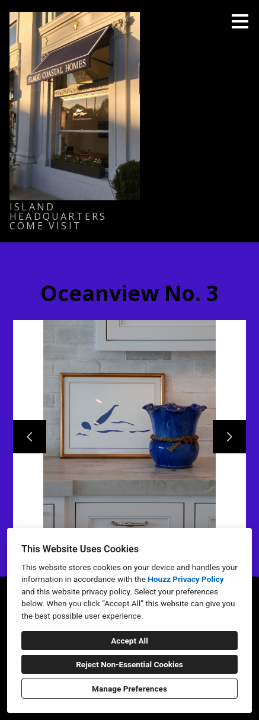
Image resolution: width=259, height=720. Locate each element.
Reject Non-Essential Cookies (129, 664)
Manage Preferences (129, 688)
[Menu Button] (240, 21)
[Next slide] (229, 436)
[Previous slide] (29, 436)
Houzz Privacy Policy (185, 579)
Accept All (129, 640)
